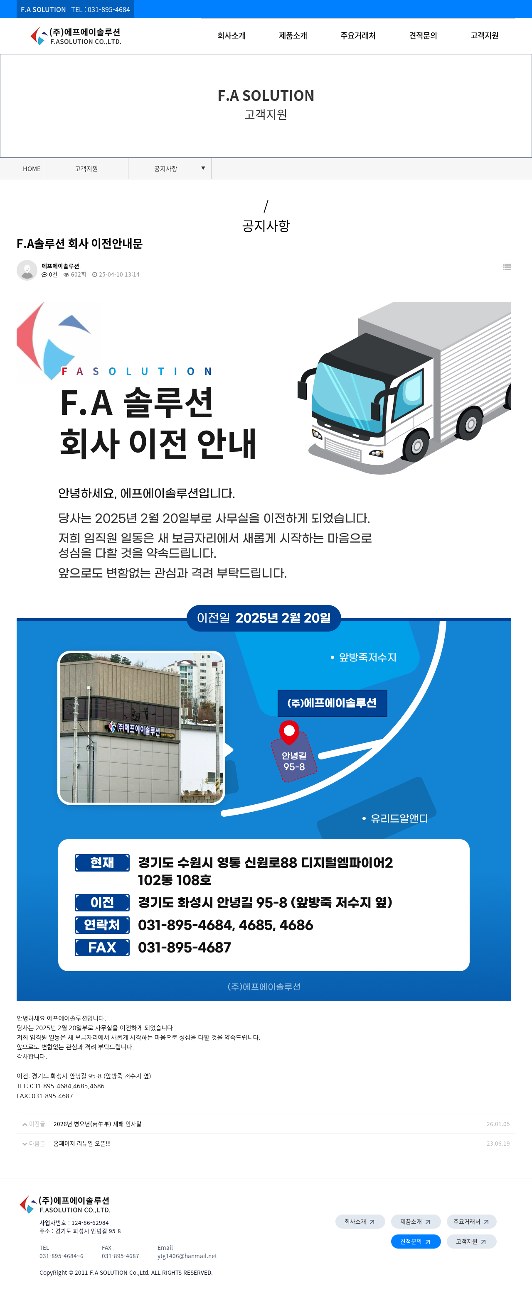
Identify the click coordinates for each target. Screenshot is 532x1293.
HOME (32, 168)
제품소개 (293, 35)
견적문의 (423, 35)
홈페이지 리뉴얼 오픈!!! (82, 1143)
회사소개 (231, 35)
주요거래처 (358, 35)
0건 (50, 274)
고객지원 (484, 35)
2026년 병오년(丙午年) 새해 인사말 (98, 1123)
